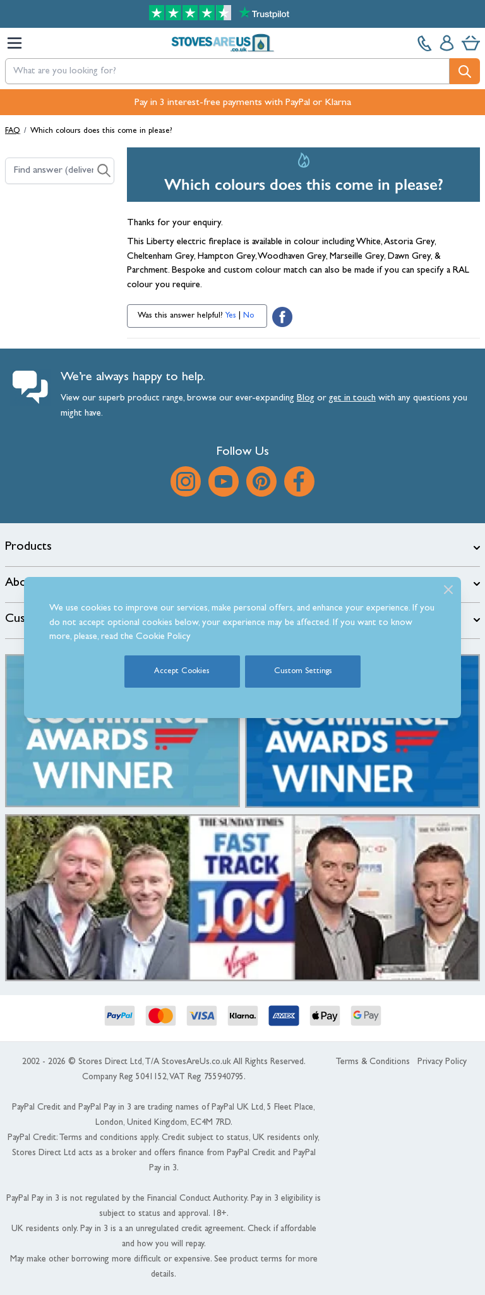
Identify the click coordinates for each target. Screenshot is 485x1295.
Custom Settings (303, 671)
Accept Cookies (182, 671)
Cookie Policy (163, 637)
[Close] (448, 589)
